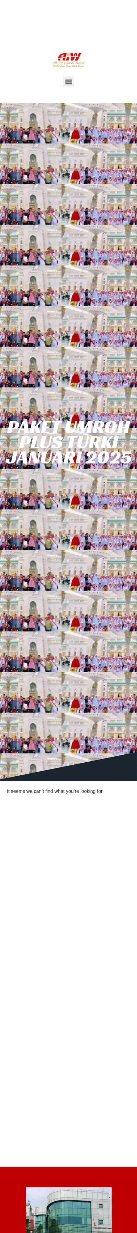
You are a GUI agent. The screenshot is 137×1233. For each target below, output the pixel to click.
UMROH (44, 19)
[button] (68, 81)
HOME (16, 19)
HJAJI (71, 19)
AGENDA (70, 32)
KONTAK (102, 32)
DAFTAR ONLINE (29, 32)
